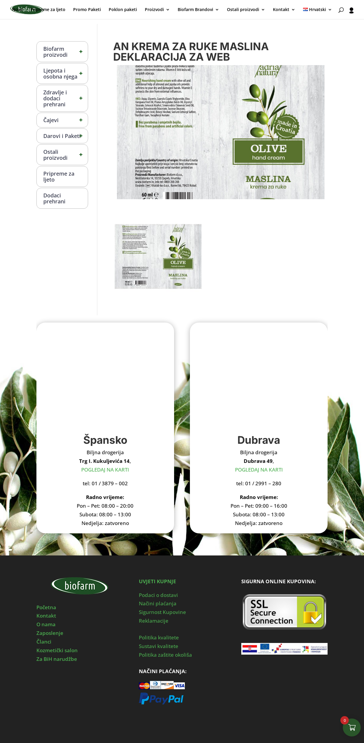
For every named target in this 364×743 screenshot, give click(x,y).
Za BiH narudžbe (56, 659)
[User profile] (351, 13)
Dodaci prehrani (54, 198)
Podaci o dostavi (158, 595)
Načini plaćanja (157, 603)
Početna (46, 607)
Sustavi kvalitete (158, 646)
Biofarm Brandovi (195, 9)
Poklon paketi (123, 9)
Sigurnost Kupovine (162, 612)
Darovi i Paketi (65, 136)
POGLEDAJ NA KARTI (105, 469)
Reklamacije (153, 620)
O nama (46, 624)
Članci (43, 641)
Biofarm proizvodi (65, 52)
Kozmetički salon (57, 650)
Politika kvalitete (159, 637)
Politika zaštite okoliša (165, 654)
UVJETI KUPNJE (157, 581)
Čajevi (65, 120)
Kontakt (281, 9)
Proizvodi (154, 9)
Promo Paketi (87, 9)
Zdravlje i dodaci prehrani (65, 98)
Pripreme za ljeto (47, 9)
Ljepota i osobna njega (65, 73)
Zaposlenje (49, 633)
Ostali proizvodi (243, 9)
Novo (17, 9)
